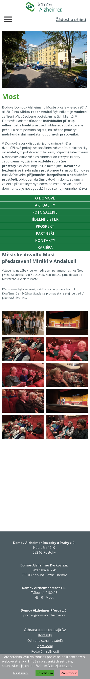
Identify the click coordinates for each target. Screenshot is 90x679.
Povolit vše (45, 673)
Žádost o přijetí (71, 19)
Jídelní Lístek (45, 219)
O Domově (45, 198)
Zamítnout (69, 673)
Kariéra (45, 247)
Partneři (45, 233)
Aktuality (45, 205)
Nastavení (20, 673)
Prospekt (45, 226)
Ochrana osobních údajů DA (45, 629)
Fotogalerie (45, 212)
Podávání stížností (45, 651)
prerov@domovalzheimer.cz (44, 615)
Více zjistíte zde (59, 665)
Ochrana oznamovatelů (45, 640)
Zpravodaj (45, 646)
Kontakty (45, 240)
